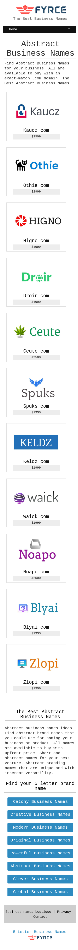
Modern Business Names (40, 827)
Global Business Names (40, 892)
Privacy (64, 912)
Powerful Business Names (41, 853)
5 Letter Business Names (39, 932)
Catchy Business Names (40, 801)
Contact (40, 917)
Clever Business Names (40, 879)
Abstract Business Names (41, 866)
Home (13, 29)
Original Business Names (41, 840)
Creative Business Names (41, 814)
